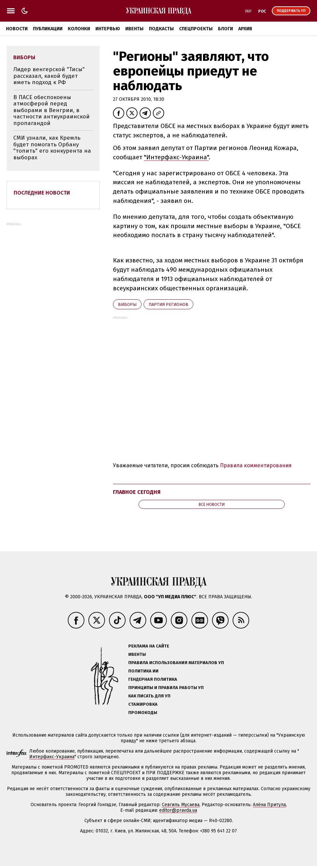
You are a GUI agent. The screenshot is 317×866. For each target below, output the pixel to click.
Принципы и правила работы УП (166, 687)
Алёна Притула (269, 804)
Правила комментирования (256, 465)
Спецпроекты (196, 29)
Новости (17, 29)
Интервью (107, 29)
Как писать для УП (149, 695)
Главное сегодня (136, 492)
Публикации (47, 29)
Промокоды (142, 712)
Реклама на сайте (148, 646)
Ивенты (134, 29)
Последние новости (42, 193)
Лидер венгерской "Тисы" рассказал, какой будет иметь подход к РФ (49, 76)
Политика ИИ (143, 670)
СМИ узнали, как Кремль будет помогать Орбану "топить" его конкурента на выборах (52, 147)
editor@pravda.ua (178, 810)
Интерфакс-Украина (51, 757)
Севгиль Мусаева (180, 804)
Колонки (79, 29)
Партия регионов (168, 304)
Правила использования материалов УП (176, 662)
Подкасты (161, 29)
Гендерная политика (152, 679)
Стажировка (143, 704)
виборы (127, 304)
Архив (245, 29)
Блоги (225, 29)
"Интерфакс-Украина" (176, 157)
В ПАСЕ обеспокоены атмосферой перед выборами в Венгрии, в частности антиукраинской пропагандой (51, 110)
